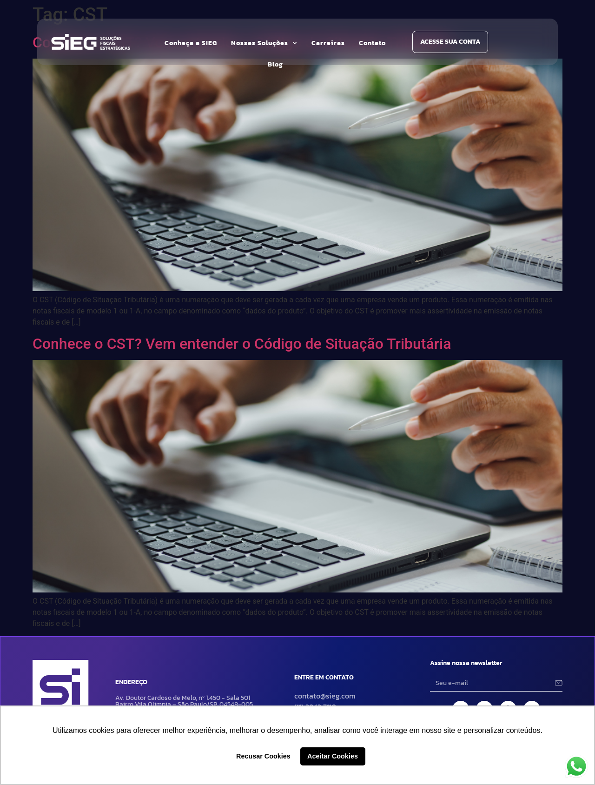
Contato (372, 43)
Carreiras (328, 43)
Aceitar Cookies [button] (332, 756)
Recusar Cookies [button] (263, 756)
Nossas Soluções (264, 43)
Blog (275, 64)
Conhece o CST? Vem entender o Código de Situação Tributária (242, 344)
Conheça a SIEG (191, 43)
